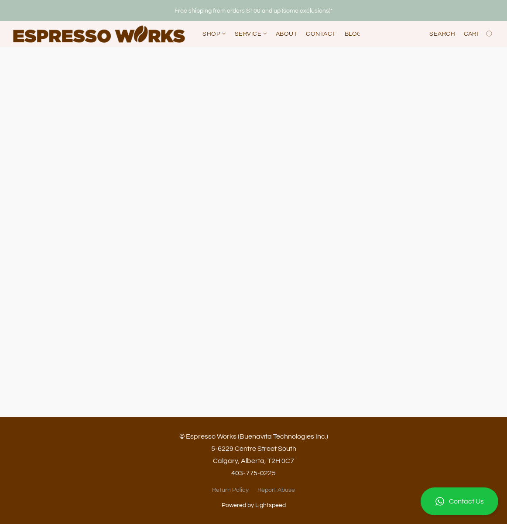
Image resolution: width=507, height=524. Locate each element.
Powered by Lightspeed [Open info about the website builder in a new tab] (254, 505)
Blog (353, 34)
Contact (321, 34)
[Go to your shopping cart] (478, 34)
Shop (213, 34)
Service (251, 34)
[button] (459, 501)
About (287, 34)
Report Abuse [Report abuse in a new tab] (276, 490)
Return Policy (230, 490)
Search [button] (442, 34)
